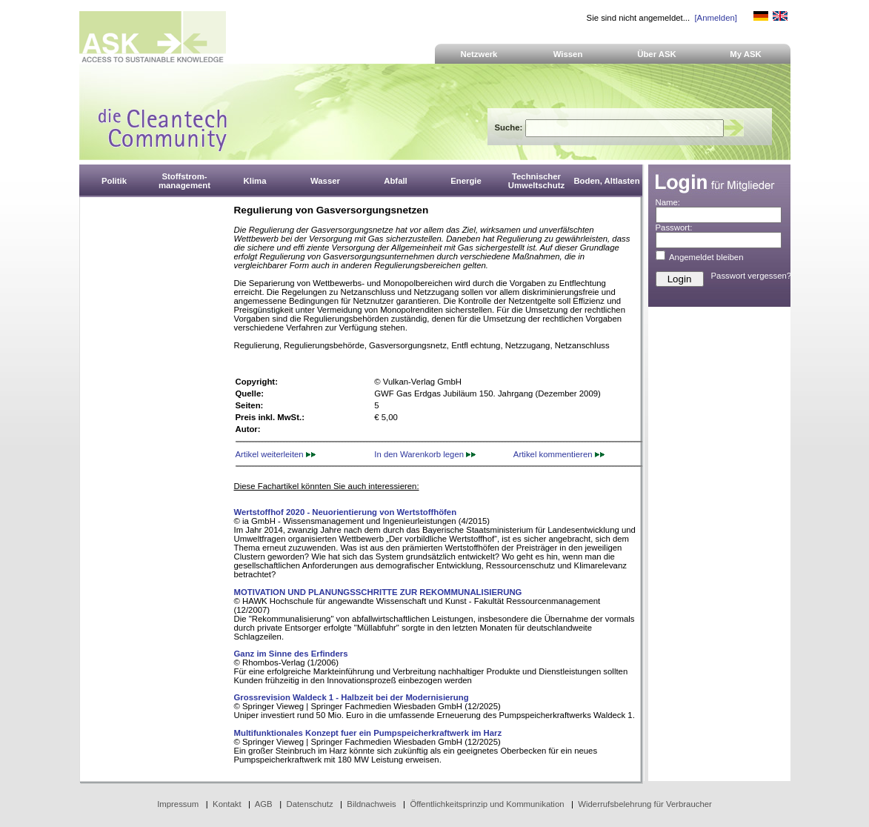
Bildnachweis (371, 804)
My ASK (746, 54)
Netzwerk (479, 54)
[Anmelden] (715, 17)
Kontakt (227, 804)
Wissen (568, 54)
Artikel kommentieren (559, 454)
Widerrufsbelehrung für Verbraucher (645, 804)
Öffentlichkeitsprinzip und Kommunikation (487, 804)
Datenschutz (309, 804)
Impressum (178, 804)
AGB (264, 804)
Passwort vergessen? (751, 275)
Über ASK (656, 54)
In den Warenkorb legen (425, 454)
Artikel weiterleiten (276, 454)
